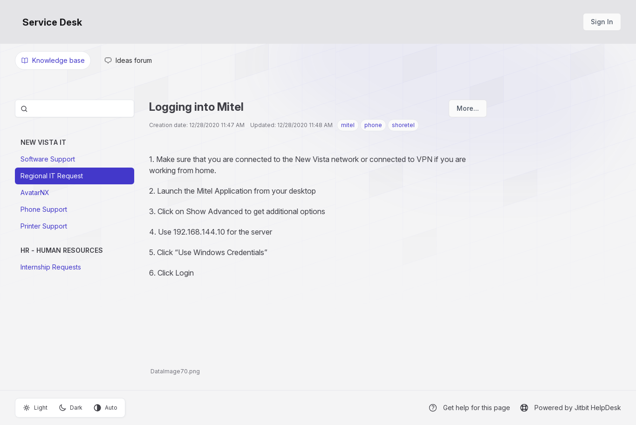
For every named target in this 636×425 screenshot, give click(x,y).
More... (468, 108)
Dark (70, 408)
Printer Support (44, 226)
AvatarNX (35, 192)
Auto (105, 408)
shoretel (403, 124)
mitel (348, 124)
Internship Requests (51, 267)
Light (35, 408)
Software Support (48, 159)
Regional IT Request (52, 176)
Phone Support (44, 209)
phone (373, 124)
